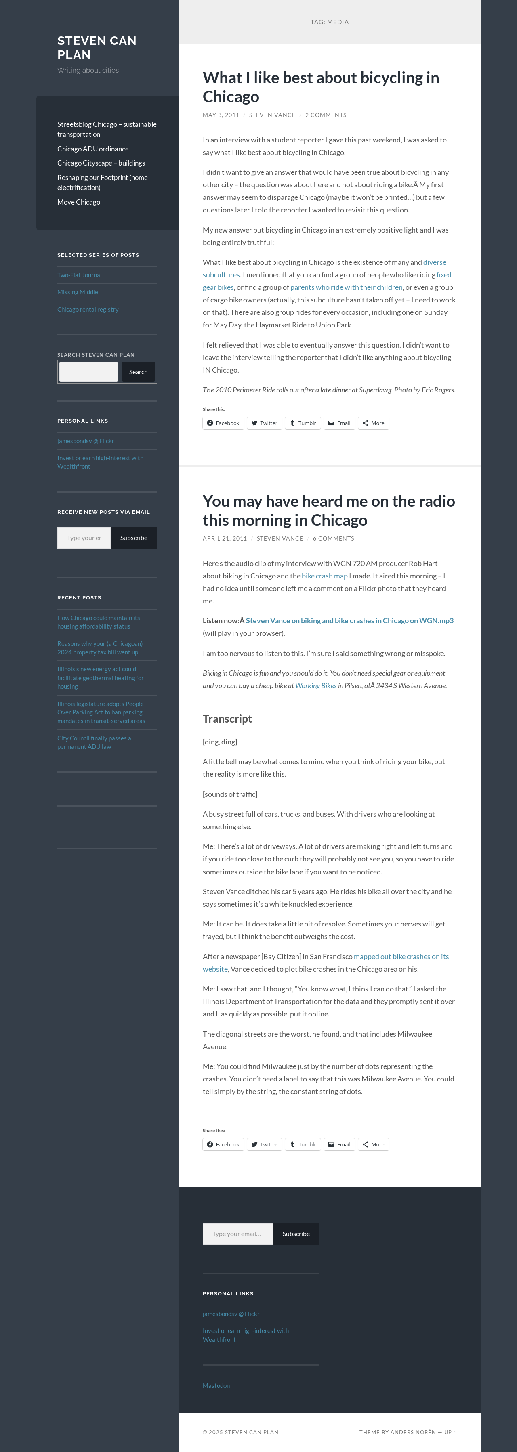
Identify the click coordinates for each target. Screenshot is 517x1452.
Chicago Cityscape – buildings (101, 163)
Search (138, 371)
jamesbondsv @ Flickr (85, 440)
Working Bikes (316, 685)
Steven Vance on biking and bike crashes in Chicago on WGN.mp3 (350, 620)
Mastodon (216, 1385)
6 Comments (333, 538)
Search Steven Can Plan (96, 355)
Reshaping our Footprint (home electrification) (102, 182)
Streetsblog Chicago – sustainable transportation (107, 129)
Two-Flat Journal (79, 275)
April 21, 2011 (225, 538)
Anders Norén (413, 1432)
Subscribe (133, 537)
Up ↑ (450, 1432)
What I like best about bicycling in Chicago (321, 86)
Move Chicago (78, 202)
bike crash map (325, 575)
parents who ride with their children (346, 287)
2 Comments (326, 115)
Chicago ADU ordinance (93, 149)
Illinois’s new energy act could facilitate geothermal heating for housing (100, 677)
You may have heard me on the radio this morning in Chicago (329, 510)
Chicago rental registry (88, 309)
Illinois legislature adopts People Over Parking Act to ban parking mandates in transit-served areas (101, 712)
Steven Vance (272, 115)
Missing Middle (77, 291)
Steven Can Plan (252, 1432)
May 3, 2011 (221, 115)
